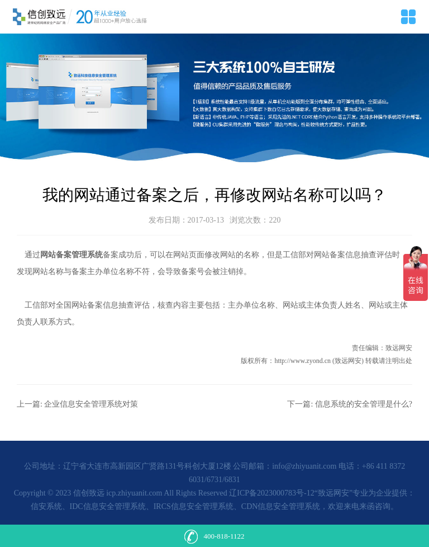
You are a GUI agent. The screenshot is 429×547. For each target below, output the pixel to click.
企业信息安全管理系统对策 (91, 404)
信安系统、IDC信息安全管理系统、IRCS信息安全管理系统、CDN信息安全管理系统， (179, 506)
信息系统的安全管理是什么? (363, 404)
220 (274, 220)
